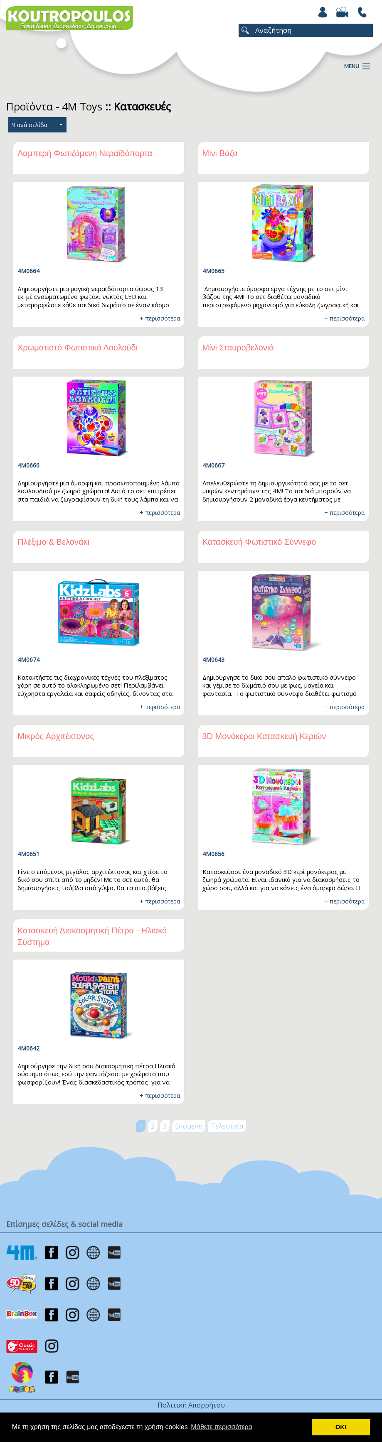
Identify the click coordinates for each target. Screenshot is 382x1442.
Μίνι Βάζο (220, 153)
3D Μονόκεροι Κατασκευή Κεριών (264, 736)
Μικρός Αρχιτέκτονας (55, 736)
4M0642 (28, 1048)
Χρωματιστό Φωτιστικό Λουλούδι (77, 347)
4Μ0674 (28, 659)
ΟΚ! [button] (340, 1427)
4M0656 (213, 854)
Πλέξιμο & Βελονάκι (53, 541)
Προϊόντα (29, 106)
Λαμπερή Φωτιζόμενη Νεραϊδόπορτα (84, 153)
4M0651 (28, 854)
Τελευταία (227, 1126)
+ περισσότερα (160, 318)
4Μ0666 (28, 465)
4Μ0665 (213, 271)
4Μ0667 (213, 465)
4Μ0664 (28, 271)
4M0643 (213, 659)
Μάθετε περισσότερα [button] (221, 1426)
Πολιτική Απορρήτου (191, 1405)
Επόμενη (188, 1126)
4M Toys (82, 106)
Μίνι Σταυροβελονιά (238, 347)
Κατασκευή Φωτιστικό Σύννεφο (259, 541)
